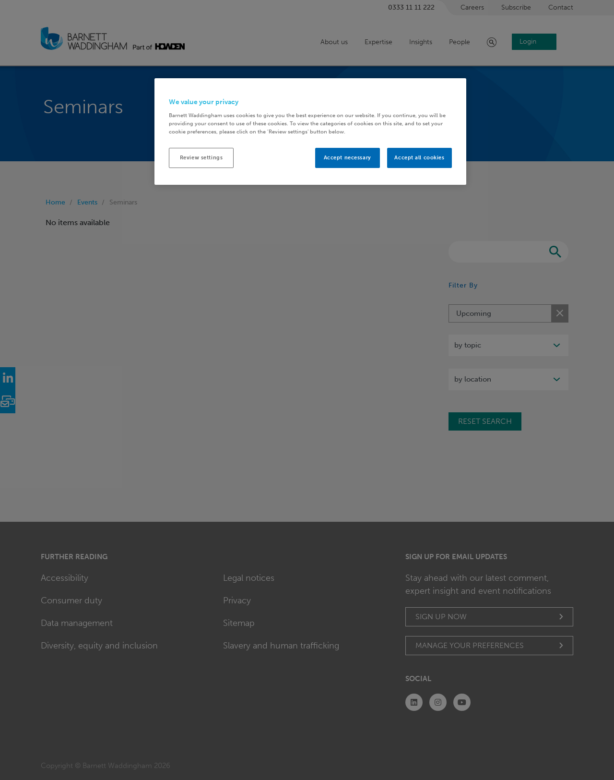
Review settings (201, 157)
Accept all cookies (419, 157)
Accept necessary (347, 157)
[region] (310, 131)
